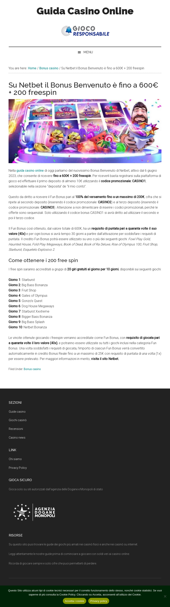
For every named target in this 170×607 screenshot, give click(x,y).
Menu (88, 52)
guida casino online (30, 170)
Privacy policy (98, 601)
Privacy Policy (18, 467)
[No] (165, 596)
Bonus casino (32, 369)
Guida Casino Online (85, 11)
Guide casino (17, 411)
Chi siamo (15, 459)
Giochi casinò (18, 420)
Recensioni (16, 428)
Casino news (17, 437)
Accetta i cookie (74, 601)
